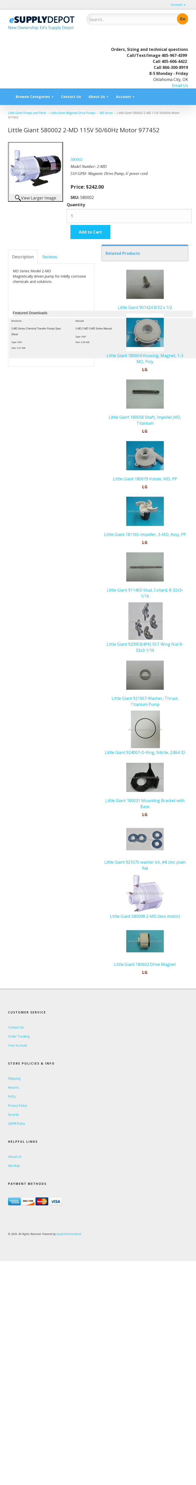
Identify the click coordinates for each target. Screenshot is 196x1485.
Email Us (180, 85)
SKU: (75, 197)
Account (178, 5)
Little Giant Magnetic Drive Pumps (72, 113)
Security (13, 1114)
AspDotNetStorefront (68, 1234)
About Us (98, 96)
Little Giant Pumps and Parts (27, 113)
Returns (13, 1087)
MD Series (106, 113)
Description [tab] (23, 257)
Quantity (76, 204)
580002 (76, 159)
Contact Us (71, 96)
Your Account (17, 1045)
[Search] (122, 19)
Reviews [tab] (49, 257)
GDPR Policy (16, 1123)
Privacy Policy (17, 1105)
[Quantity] (129, 216)
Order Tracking (19, 1036)
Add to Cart (90, 232)
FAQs (12, 1096)
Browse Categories (35, 96)
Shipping (14, 1078)
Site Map (14, 1166)
